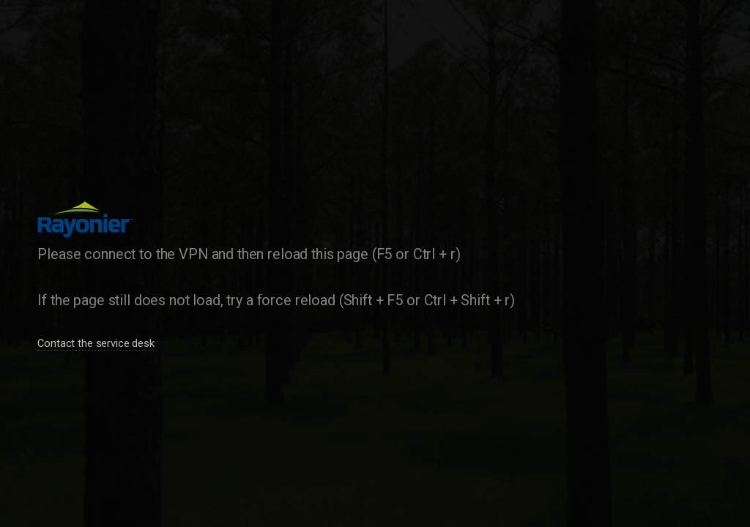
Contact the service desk (95, 343)
